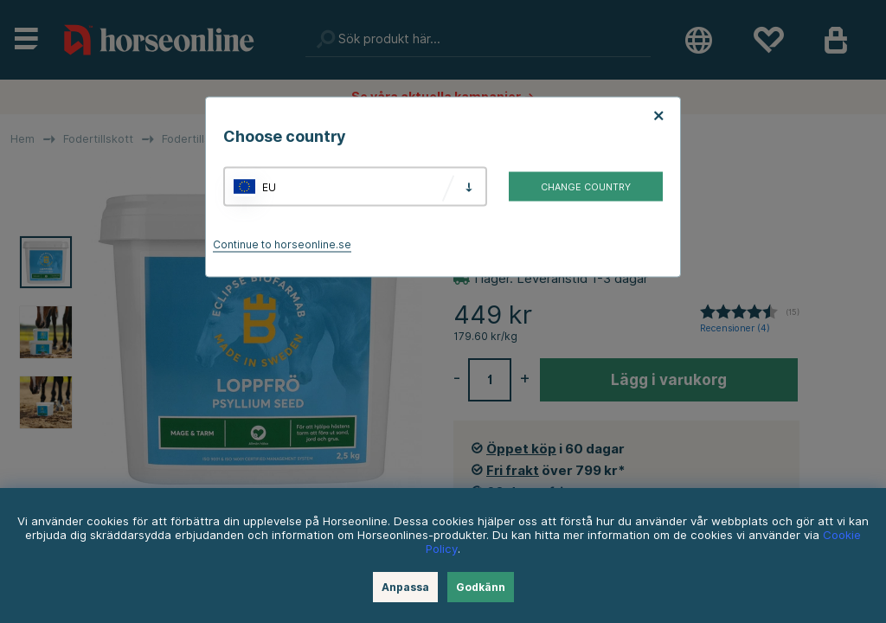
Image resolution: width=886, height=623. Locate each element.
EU (269, 186)
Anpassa (405, 587)
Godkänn (480, 587)
